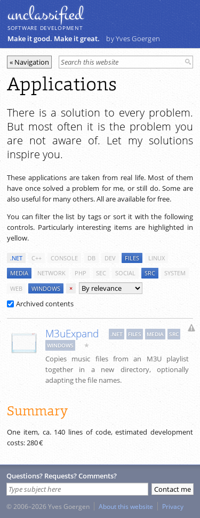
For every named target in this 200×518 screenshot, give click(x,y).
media (19, 273)
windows (45, 288)
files (132, 258)
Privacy (172, 506)
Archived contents (40, 303)
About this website (126, 506)
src (150, 273)
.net (16, 258)
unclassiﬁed (45, 14)
